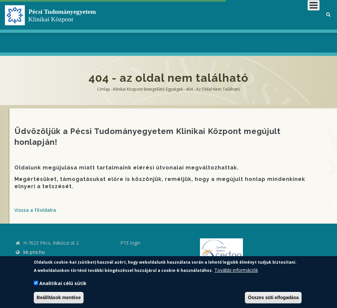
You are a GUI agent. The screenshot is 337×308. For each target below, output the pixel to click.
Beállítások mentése (59, 297)
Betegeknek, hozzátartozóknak (214, 26)
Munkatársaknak (293, 26)
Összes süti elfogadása (273, 297)
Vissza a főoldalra (35, 210)
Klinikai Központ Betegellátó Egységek (148, 89)
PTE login (130, 243)
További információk (236, 270)
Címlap (103, 89)
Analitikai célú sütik (63, 283)
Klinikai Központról (150, 26)
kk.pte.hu (34, 252)
